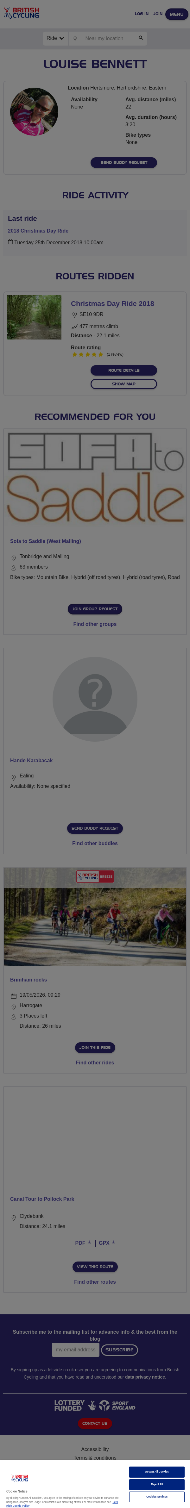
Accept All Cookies (157, 1471)
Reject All (157, 1484)
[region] (95, 1484)
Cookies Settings (157, 1496)
